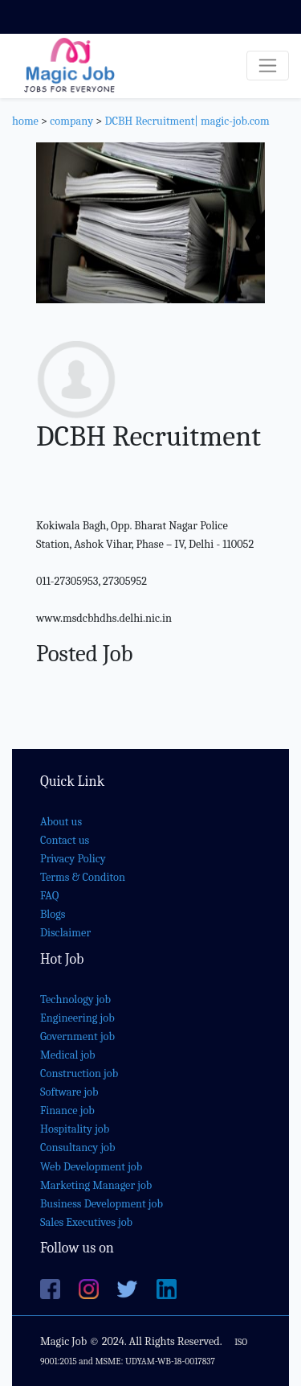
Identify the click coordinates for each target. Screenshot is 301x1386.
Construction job (79, 1073)
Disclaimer (65, 933)
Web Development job (91, 1167)
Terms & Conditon (82, 877)
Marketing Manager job (96, 1185)
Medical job (68, 1055)
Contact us (64, 840)
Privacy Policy (73, 859)
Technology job (75, 999)
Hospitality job (74, 1129)
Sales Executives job (86, 1222)
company (71, 121)
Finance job (67, 1110)
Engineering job (77, 1018)
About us (61, 822)
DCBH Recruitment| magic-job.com (186, 121)
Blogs (52, 914)
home (25, 121)
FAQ (49, 896)
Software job (69, 1092)
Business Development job (101, 1204)
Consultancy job (78, 1147)
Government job (77, 1036)
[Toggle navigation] (267, 65)
